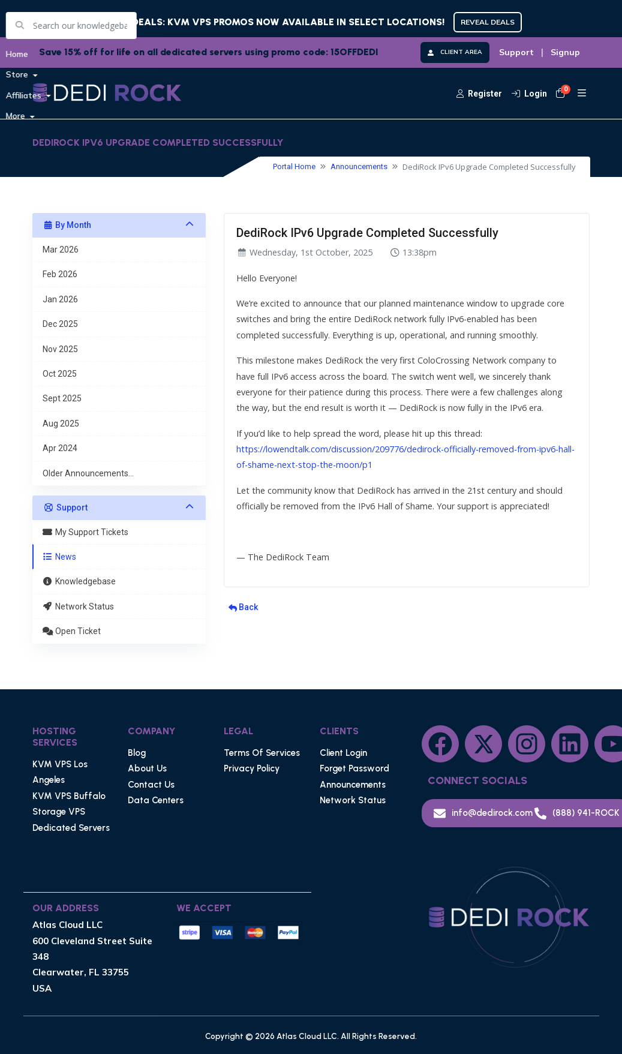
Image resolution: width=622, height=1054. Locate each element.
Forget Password (354, 768)
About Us (147, 768)
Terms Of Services (262, 752)
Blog (137, 752)
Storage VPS (58, 811)
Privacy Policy (252, 768)
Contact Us (151, 784)
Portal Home (294, 166)
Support (516, 52)
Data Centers (156, 800)
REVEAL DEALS (488, 21)
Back (243, 607)
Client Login (343, 752)
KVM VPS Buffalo (69, 796)
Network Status (353, 800)
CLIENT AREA (455, 52)
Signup (565, 52)
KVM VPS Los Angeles (60, 772)
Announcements (358, 166)
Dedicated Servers (71, 827)
